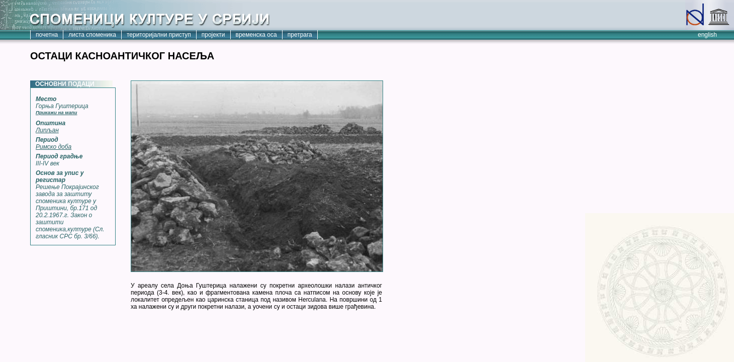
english (707, 34)
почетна (47, 34)
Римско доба (53, 146)
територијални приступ (159, 34)
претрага (300, 34)
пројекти (213, 34)
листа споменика (92, 34)
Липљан (47, 130)
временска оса (256, 34)
